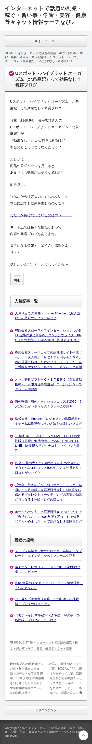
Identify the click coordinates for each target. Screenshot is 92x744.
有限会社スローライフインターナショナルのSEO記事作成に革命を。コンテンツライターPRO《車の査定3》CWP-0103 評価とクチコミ (48, 335)
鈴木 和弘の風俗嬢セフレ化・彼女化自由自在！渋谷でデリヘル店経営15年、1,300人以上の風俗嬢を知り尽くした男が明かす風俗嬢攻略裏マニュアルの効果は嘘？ (27, 678)
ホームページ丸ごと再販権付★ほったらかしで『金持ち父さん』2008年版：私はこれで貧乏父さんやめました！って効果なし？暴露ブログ (48, 516)
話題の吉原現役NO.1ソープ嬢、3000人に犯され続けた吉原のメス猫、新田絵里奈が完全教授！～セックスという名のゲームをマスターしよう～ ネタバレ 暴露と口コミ (65, 678)
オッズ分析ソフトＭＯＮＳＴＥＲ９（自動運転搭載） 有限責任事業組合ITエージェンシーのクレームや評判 (48, 384)
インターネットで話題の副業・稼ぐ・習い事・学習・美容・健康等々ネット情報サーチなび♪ (45, 15)
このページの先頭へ (83, 735)
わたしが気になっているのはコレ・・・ (41, 215)
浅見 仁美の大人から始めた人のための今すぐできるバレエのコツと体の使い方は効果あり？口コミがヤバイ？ (48, 467)
